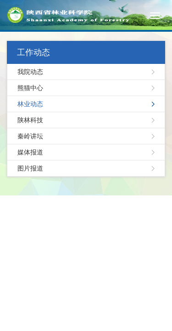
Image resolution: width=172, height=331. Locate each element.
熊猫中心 (30, 87)
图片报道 (30, 168)
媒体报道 (30, 152)
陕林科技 (30, 120)
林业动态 (30, 104)
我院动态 (30, 71)
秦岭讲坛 (30, 136)
